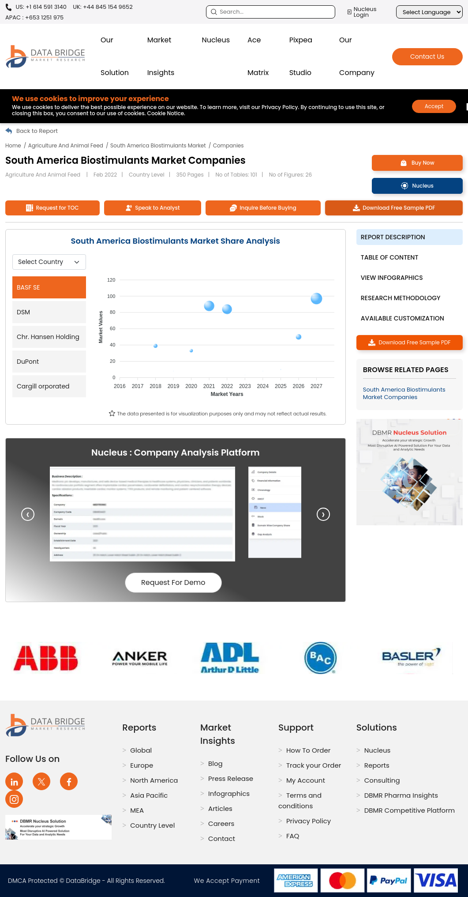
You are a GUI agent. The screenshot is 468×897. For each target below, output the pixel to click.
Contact (221, 838)
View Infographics (392, 277)
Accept (434, 106)
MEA (137, 810)
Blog (215, 763)
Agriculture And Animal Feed (65, 145)
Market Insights (161, 56)
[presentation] (27, 514)
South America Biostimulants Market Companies (404, 393)
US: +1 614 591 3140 (36, 7)
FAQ (293, 835)
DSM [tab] (23, 312)
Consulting (382, 780)
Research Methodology (401, 298)
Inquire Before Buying (263, 207)
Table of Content (390, 257)
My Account (305, 780)
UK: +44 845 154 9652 (103, 7)
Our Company (356, 56)
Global (141, 750)
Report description (393, 237)
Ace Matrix (258, 56)
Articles (220, 808)
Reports (376, 765)
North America (154, 780)
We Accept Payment (229, 880)
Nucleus (216, 40)
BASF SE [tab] (28, 287)
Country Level (152, 825)
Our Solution (115, 56)
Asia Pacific (149, 795)
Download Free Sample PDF (394, 207)
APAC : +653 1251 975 (34, 17)
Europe (141, 765)
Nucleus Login (361, 12)
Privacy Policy (308, 820)
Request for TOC (52, 207)
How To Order (308, 750)
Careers (221, 823)
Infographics (229, 793)
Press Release (230, 778)
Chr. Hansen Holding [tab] (48, 336)
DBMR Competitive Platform (409, 810)
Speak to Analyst (152, 207)
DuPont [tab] (28, 361)
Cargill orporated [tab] (43, 386)
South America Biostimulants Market (158, 145)
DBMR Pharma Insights (401, 795)
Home (13, 145)
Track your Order (313, 765)
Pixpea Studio (300, 56)
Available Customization (402, 318)
